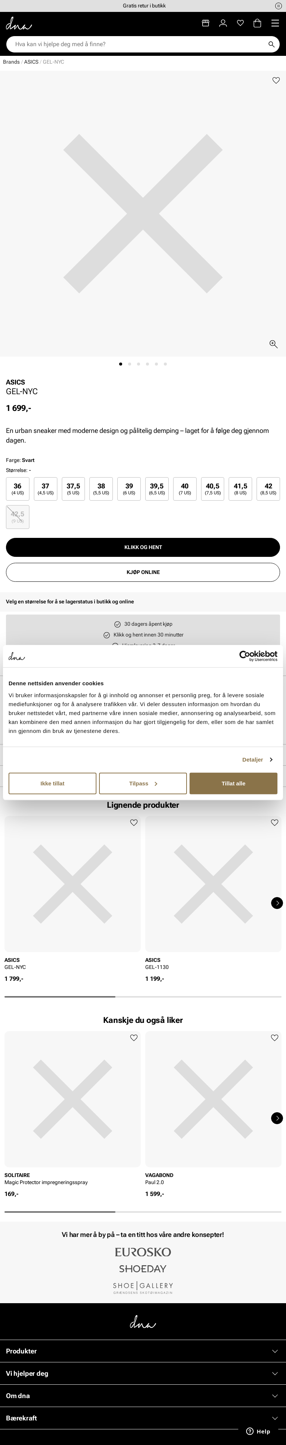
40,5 (213, 489)
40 (185, 489)
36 (18, 489)
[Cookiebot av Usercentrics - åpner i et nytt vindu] (244, 656)
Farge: (20, 460)
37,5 (73, 489)
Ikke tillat (52, 783)
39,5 (157, 489)
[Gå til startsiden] (19, 23)
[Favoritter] (240, 23)
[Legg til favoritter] (276, 80)
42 (268, 489)
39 (129, 489)
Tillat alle (233, 783)
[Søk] (271, 44)
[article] (72, 895)
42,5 (17, 517)
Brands (11, 62)
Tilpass (143, 783)
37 (46, 489)
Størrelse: (17, 470)
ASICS (31, 62)
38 (101, 489)
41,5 (240, 489)
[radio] (17, 489)
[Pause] (279, 6)
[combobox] (139, 44)
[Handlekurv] (257, 23)
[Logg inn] (223, 23)
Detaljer (252, 759)
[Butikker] (205, 23)
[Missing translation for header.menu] (275, 23)
